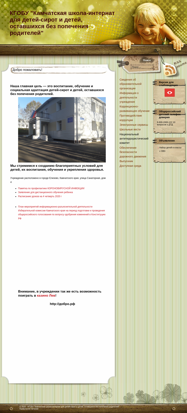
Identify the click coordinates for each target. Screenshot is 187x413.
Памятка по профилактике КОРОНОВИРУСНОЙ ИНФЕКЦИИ (51, 188)
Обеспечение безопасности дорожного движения (133, 152)
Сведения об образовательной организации (130, 84)
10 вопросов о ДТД (166, 123)
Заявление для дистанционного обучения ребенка (45, 192)
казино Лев (46, 295)
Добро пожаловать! (27, 70)
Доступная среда (130, 165)
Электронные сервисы (134, 124)
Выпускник (126, 161)
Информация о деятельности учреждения (129, 97)
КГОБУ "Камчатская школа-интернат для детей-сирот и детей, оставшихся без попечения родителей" (73, 407)
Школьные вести (130, 129)
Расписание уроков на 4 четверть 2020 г (40, 196)
